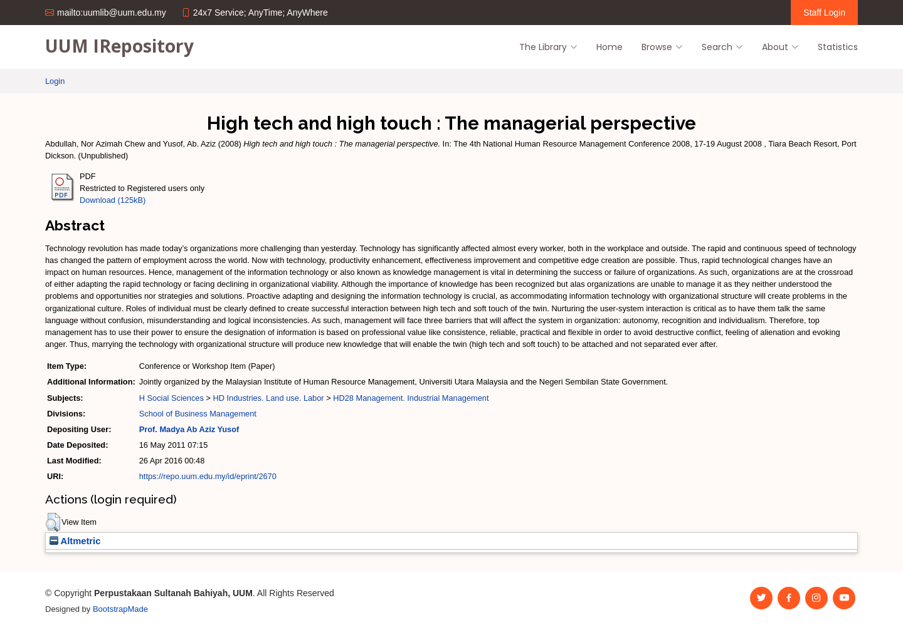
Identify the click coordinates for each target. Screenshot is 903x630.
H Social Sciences (171, 398)
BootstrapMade (120, 609)
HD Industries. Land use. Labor (268, 398)
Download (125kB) (112, 200)
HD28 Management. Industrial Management (410, 398)
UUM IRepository (119, 46)
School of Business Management (197, 413)
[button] (53, 522)
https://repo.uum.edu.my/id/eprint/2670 (208, 476)
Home (609, 47)
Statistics (838, 47)
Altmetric (75, 541)
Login (55, 81)
